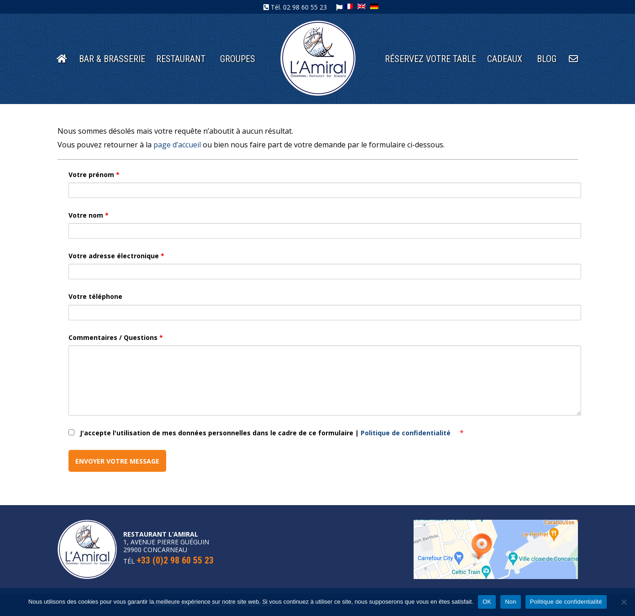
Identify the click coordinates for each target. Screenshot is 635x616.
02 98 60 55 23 (305, 7)
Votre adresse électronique (116, 255)
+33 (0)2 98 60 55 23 (175, 560)
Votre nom (88, 215)
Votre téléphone (95, 296)
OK (487, 601)
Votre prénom (94, 174)
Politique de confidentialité (406, 432)
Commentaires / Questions (115, 337)
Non (510, 601)
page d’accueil (177, 145)
